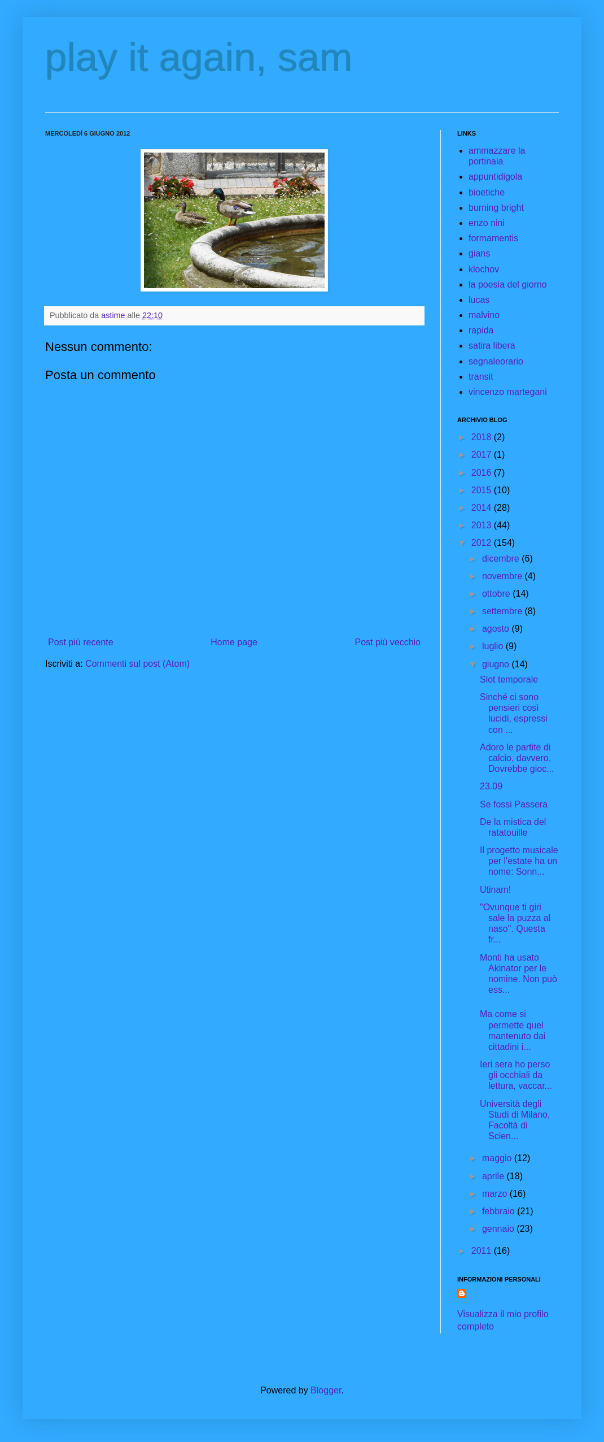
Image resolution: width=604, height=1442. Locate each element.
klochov (484, 269)
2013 (482, 525)
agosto (496, 628)
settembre (503, 611)
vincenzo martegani (508, 392)
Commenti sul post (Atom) (137, 663)
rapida (481, 330)
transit (481, 376)
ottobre (497, 593)
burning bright (496, 207)
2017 (482, 454)
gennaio (499, 1228)
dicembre (502, 558)
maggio (498, 1158)
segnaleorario (496, 361)
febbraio (499, 1211)
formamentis (493, 238)
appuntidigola (495, 176)
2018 (482, 437)
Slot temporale (509, 679)
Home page (234, 642)
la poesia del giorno (508, 284)
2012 (482, 543)
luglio (494, 646)
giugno (497, 664)
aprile (494, 1176)
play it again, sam (199, 58)
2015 (482, 490)
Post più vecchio (387, 642)
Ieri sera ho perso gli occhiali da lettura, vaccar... (516, 1075)
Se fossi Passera (514, 804)
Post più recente (80, 642)
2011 (482, 1251)
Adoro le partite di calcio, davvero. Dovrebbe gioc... (517, 758)
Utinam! (495, 889)
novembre (503, 576)
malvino (484, 315)
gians (479, 253)
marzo (496, 1193)
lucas (479, 300)
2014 (482, 507)
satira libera (492, 345)
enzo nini (487, 223)
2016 (482, 472)
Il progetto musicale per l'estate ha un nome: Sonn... (519, 860)
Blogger (325, 1390)
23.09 (491, 786)
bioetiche (487, 192)
